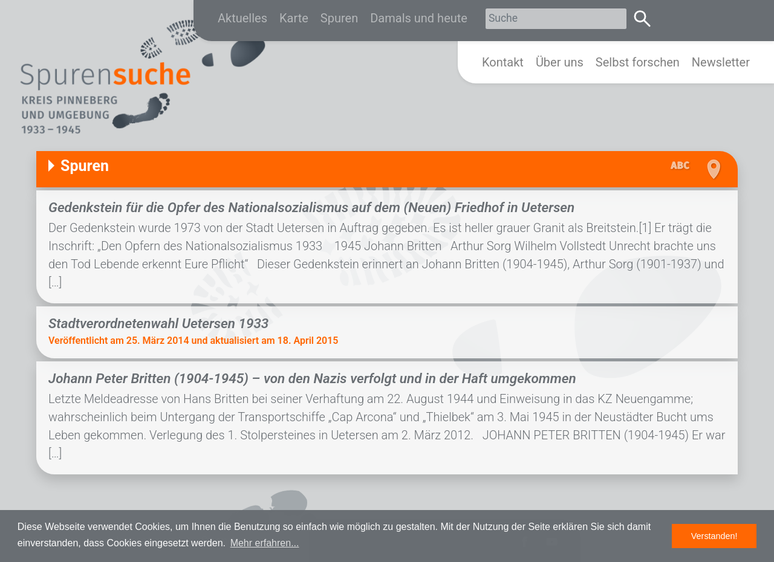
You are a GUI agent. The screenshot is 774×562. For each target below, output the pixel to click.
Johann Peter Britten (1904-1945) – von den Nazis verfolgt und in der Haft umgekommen (312, 378)
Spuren (339, 18)
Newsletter (721, 62)
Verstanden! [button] (714, 536)
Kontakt (503, 62)
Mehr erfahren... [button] (264, 543)
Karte (293, 18)
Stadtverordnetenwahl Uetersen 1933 (158, 323)
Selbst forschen (638, 62)
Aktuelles (242, 18)
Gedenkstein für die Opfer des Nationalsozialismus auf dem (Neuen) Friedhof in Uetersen (311, 207)
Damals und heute (418, 18)
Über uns (560, 62)
